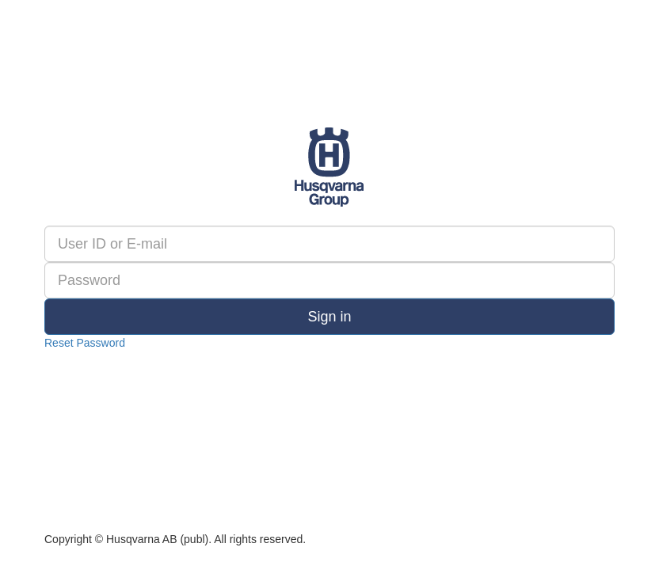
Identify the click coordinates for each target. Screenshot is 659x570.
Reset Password (84, 342)
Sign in (329, 317)
